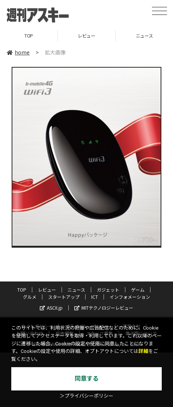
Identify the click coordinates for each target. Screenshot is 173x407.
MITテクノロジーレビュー (103, 307)
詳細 (143, 351)
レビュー (86, 35)
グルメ (29, 297)
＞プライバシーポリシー (86, 396)
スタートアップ (64, 297)
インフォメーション (130, 297)
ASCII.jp (51, 307)
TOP (28, 35)
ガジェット (108, 289)
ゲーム (137, 289)
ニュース (76, 289)
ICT (94, 297)
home (18, 52)
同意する (87, 378)
